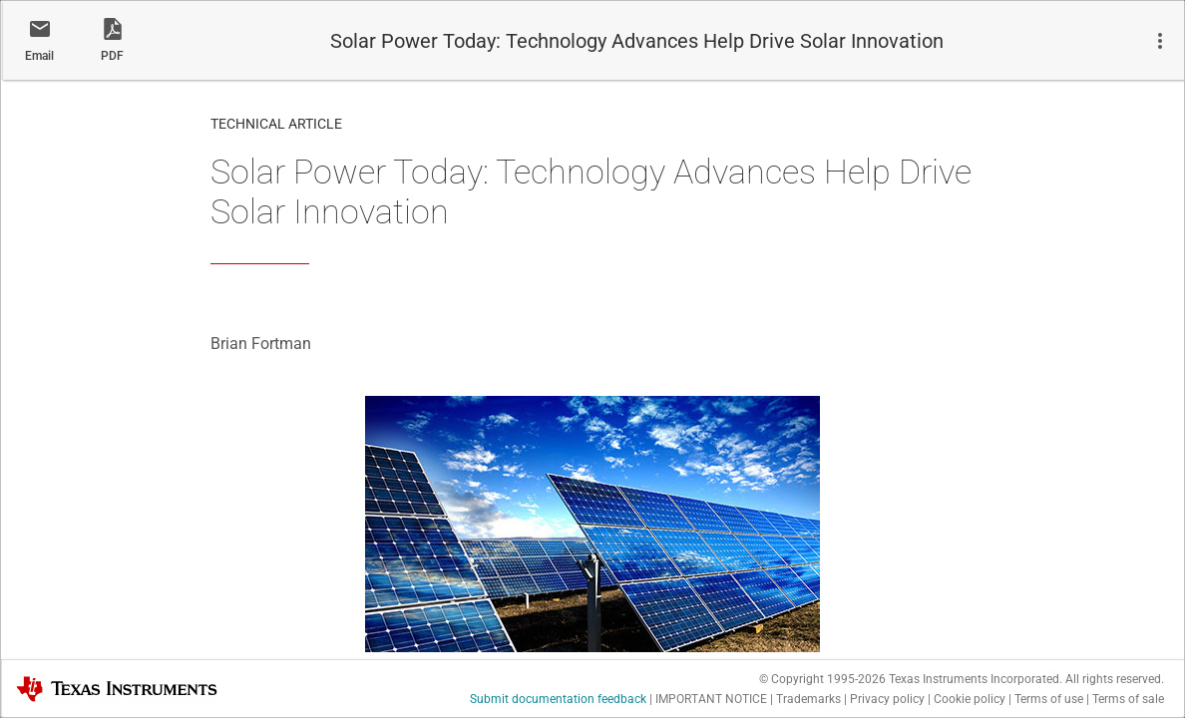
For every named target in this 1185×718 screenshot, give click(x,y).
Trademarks (808, 699)
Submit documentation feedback (558, 699)
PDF (112, 56)
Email (39, 56)
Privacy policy (887, 699)
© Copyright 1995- (822, 679)
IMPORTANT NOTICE (711, 699)
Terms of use (1048, 699)
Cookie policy (969, 699)
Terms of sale (1128, 699)
